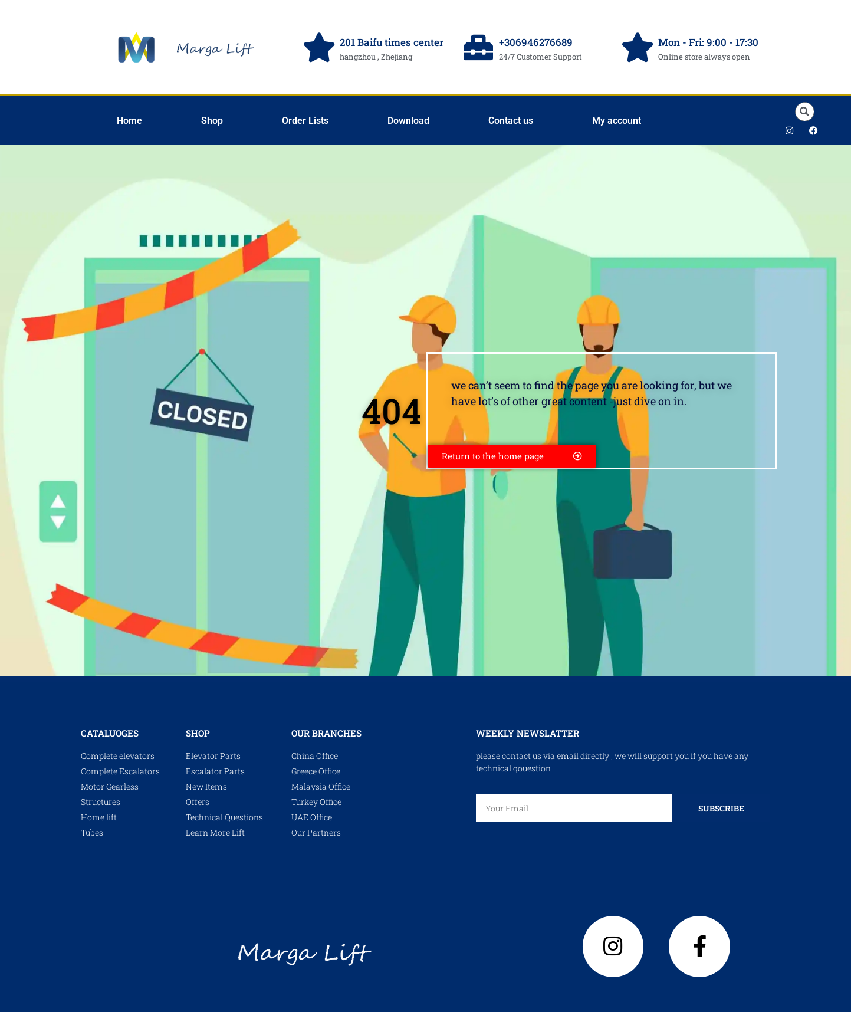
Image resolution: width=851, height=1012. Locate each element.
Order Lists (305, 120)
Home (129, 120)
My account (616, 120)
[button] (804, 111)
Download (408, 120)
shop (198, 733)
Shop (212, 120)
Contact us (510, 120)
